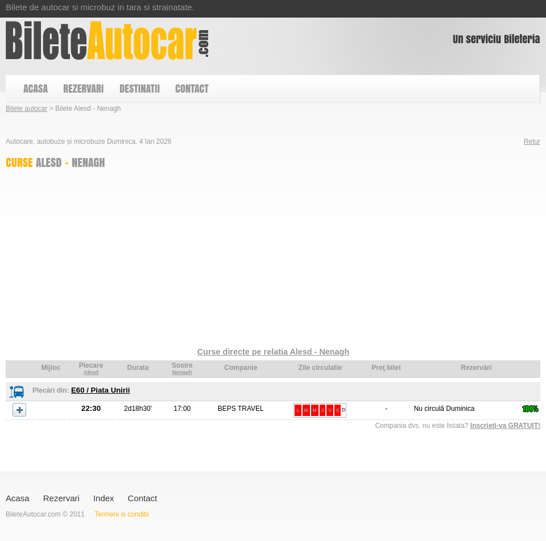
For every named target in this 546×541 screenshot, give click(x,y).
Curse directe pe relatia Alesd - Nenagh (273, 351)
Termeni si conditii (121, 514)
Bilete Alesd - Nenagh (107, 40)
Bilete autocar (26, 109)
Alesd (91, 372)
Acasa (18, 498)
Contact (143, 498)
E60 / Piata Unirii (100, 390)
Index (103, 498)
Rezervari (61, 498)
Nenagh (182, 372)
